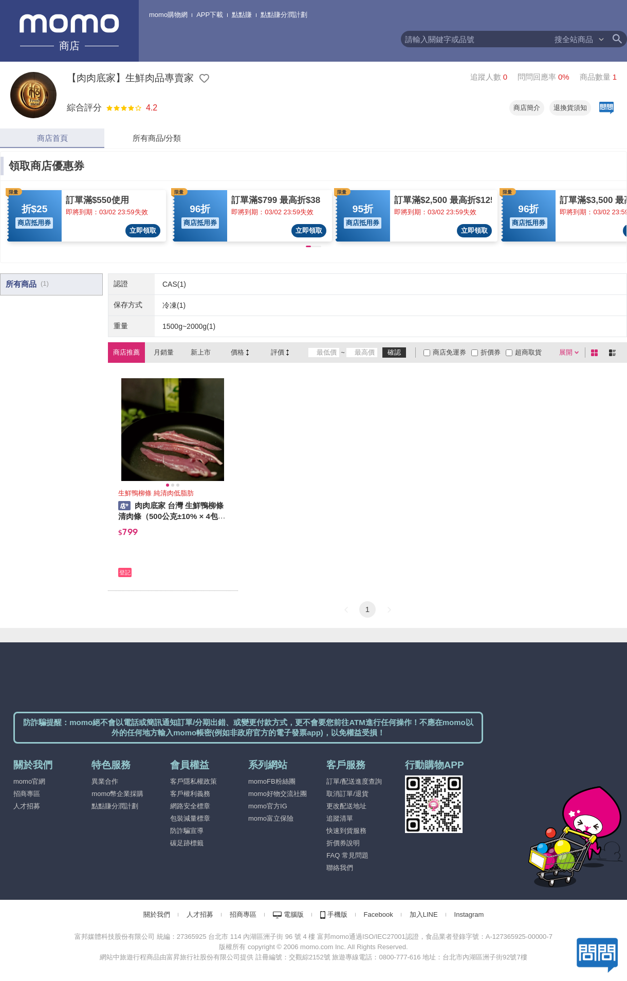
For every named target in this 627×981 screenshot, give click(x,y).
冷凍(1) (174, 305)
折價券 (491, 352)
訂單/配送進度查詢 (354, 781)
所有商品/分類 (157, 138)
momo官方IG (267, 806)
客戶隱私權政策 (193, 781)
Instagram (469, 914)
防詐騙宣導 (187, 831)
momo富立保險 (270, 818)
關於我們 (156, 914)
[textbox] (477, 39)
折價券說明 (343, 843)
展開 (566, 352)
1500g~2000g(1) (188, 326)
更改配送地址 (346, 806)
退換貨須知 (570, 108)
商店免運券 (449, 352)
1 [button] (367, 609)
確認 (394, 352)
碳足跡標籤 (187, 843)
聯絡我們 (339, 868)
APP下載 (209, 14)
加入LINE (424, 914)
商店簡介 (526, 108)
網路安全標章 (190, 806)
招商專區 (26, 794)
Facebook (378, 914)
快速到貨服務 (346, 831)
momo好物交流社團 (277, 794)
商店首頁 (52, 138)
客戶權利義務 (190, 794)
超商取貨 (528, 352)
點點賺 (242, 14)
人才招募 (26, 806)
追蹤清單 (339, 818)
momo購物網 (168, 14)
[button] (346, 609)
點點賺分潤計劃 (284, 14)
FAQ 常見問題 (347, 855)
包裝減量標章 (190, 818)
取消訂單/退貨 (347, 794)
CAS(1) (174, 284)
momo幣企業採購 (117, 794)
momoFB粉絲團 (272, 781)
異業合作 (104, 781)
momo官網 (29, 781)
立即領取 (143, 230)
